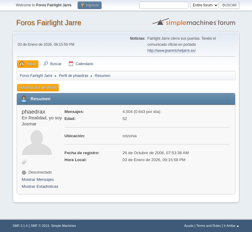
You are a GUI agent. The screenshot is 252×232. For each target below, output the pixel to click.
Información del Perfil (38, 87)
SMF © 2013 (40, 225)
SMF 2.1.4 (20, 225)
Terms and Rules (208, 225)
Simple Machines (63, 225)
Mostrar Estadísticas (40, 186)
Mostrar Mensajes (38, 179)
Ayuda (188, 225)
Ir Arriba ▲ (231, 225)
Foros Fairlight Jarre (49, 22)
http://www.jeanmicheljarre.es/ (171, 50)
